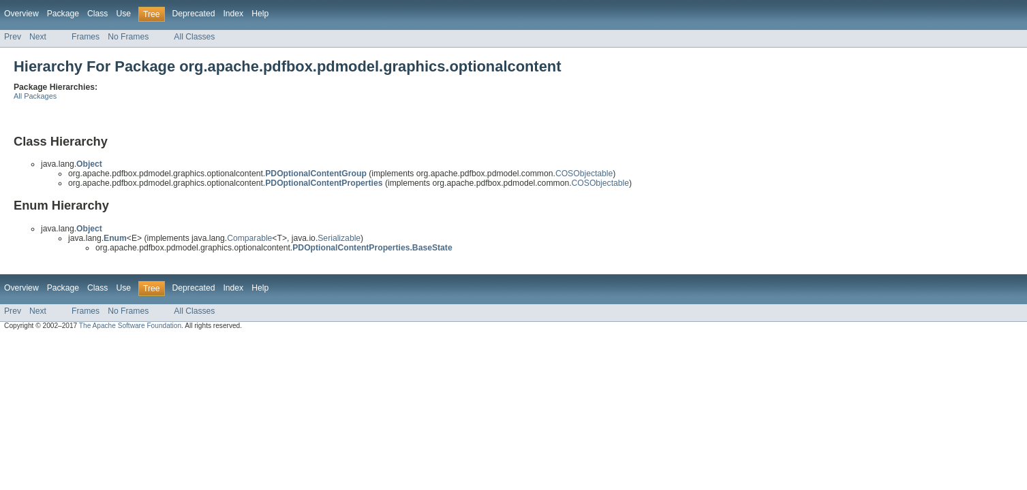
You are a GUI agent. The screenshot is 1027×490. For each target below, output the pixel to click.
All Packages (35, 96)
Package (63, 13)
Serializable (339, 238)
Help (260, 13)
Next (37, 37)
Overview (21, 13)
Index (233, 13)
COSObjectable (584, 173)
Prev (12, 37)
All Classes (194, 37)
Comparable (249, 238)
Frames (85, 37)
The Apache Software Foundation (130, 325)
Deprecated (193, 13)
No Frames (128, 37)
